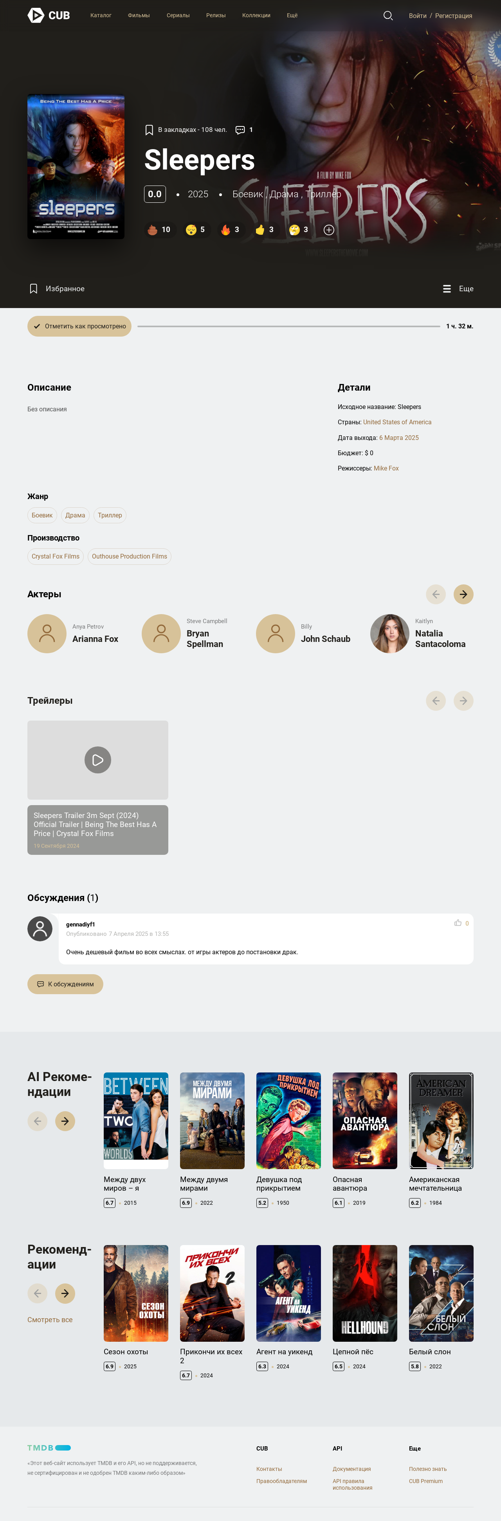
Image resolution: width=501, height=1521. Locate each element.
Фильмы (139, 15)
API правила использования (353, 1484)
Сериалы (178, 15)
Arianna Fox (95, 639)
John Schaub (325, 639)
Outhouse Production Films (129, 556)
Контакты (269, 1469)
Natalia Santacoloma (440, 639)
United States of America (397, 422)
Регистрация (453, 15)
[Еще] (457, 288)
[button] (464, 594)
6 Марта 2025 (399, 438)
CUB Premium (426, 1481)
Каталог (101, 15)
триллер (323, 194)
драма (284, 194)
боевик (247, 194)
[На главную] (48, 15)
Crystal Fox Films (55, 556)
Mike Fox (386, 468)
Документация (352, 1469)
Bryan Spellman (205, 639)
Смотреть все (50, 1320)
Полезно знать (428, 1469)
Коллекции (256, 15)
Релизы (216, 15)
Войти (418, 15)
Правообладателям (281, 1481)
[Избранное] (56, 288)
